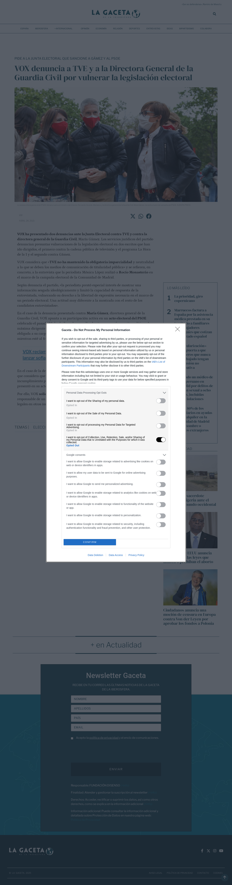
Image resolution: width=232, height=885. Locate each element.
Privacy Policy (136, 555)
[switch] (161, 400)
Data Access (116, 555)
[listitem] (116, 393)
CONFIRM (90, 542)
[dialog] (116, 442)
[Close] (178, 330)
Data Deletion (95, 555)
